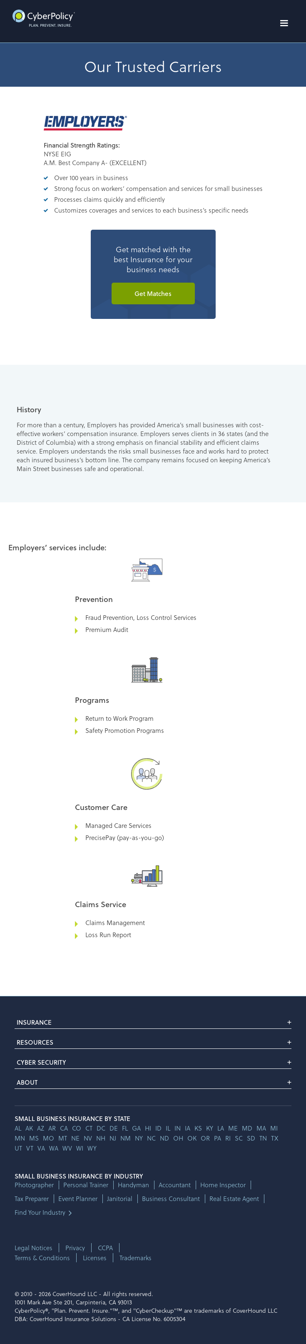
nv (88, 1138)
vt (29, 1148)
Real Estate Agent (234, 1198)
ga (136, 1128)
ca (64, 1128)
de (113, 1128)
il (168, 1128)
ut (18, 1148)
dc (101, 1128)
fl (125, 1128)
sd (251, 1138)
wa (53, 1148)
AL (18, 1128)
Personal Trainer (85, 1185)
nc (151, 1138)
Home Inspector (223, 1185)
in (177, 1128)
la (220, 1128)
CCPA (105, 1247)
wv (67, 1148)
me (233, 1128)
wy (92, 1148)
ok (192, 1138)
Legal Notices (33, 1247)
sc (239, 1138)
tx (274, 1138)
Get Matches (153, 293)
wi (79, 1148)
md (247, 1128)
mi (274, 1128)
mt (62, 1138)
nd (164, 1138)
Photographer (34, 1185)
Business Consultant (171, 1198)
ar (52, 1128)
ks (198, 1128)
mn (20, 1138)
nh (100, 1138)
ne (75, 1138)
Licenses (95, 1257)
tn (263, 1138)
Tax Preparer (32, 1198)
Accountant (175, 1185)
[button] (284, 23)
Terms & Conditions (42, 1257)
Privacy (75, 1247)
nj (112, 1138)
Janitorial (119, 1198)
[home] (41, 18)
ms (34, 1138)
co (76, 1128)
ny (139, 1138)
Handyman (133, 1185)
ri (228, 1138)
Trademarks (135, 1257)
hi (148, 1128)
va (41, 1148)
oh (178, 1138)
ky (209, 1128)
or (205, 1138)
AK (29, 1128)
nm (125, 1138)
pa (217, 1138)
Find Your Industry (40, 1212)
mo (48, 1138)
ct (88, 1128)
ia (187, 1128)
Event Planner (77, 1198)
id (158, 1128)
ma (261, 1128)
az (40, 1128)
